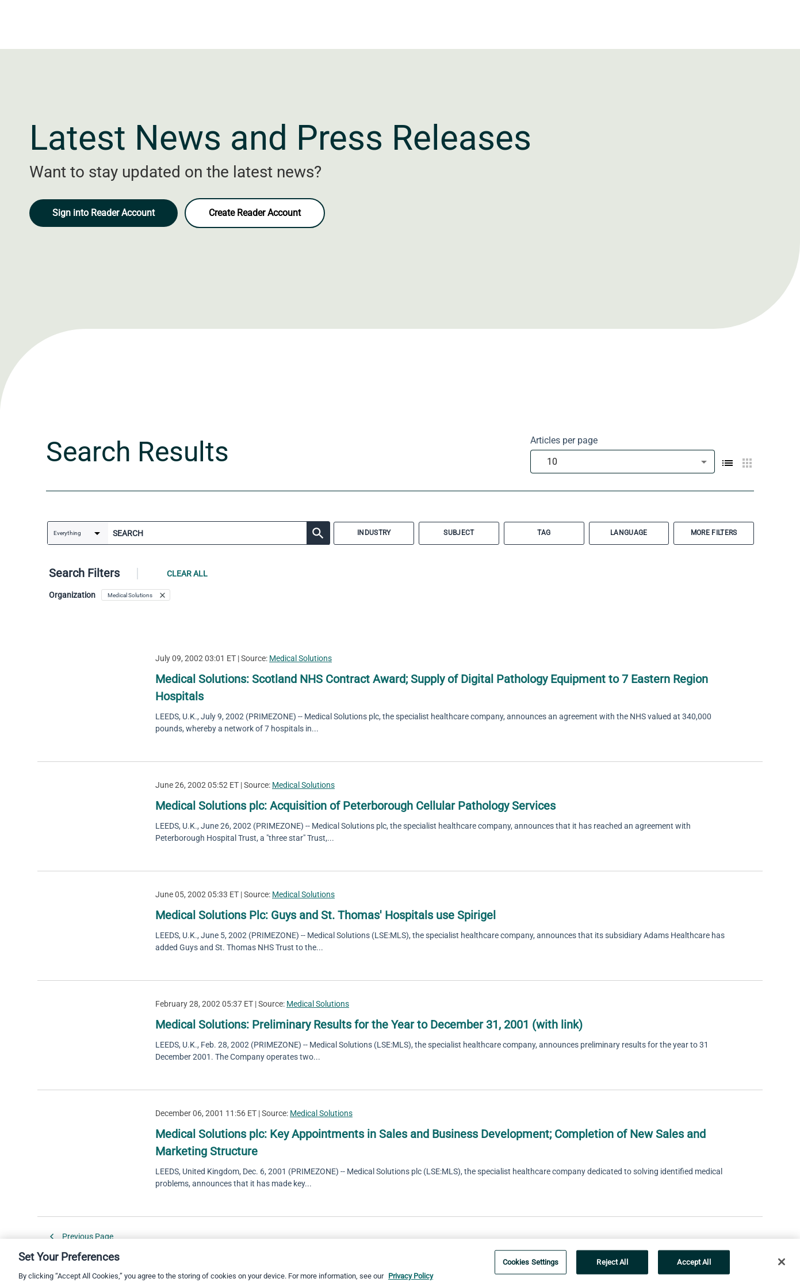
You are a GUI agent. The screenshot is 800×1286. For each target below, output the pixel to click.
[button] (135, 595)
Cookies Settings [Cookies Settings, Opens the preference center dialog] (531, 1265)
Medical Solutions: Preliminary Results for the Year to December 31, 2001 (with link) (369, 1024)
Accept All (693, 1265)
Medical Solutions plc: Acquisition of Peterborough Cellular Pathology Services (355, 806)
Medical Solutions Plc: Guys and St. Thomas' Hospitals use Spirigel (325, 915)
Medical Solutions (300, 658)
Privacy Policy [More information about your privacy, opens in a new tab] (410, 1279)
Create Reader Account (255, 212)
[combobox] (622, 461)
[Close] (781, 1265)
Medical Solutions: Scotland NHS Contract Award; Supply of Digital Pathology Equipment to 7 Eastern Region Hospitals (431, 687)
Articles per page (564, 440)
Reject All (611, 1265)
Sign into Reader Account (103, 212)
